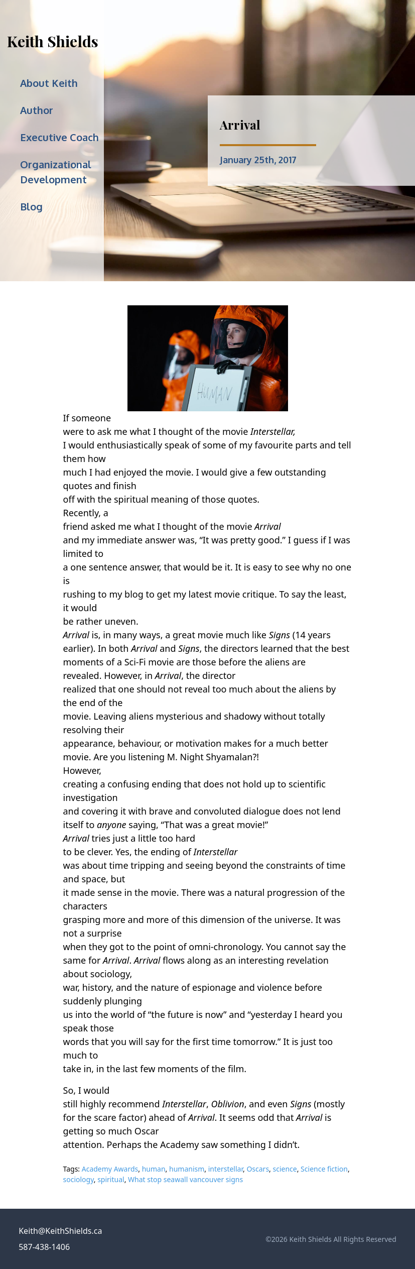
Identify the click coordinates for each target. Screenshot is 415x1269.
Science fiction (324, 1169)
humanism (186, 1169)
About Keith (49, 82)
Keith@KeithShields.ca (60, 1230)
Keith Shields (52, 41)
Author (36, 110)
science (285, 1169)
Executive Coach (59, 137)
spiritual (110, 1179)
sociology (78, 1179)
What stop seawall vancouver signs (185, 1179)
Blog (31, 206)
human (154, 1169)
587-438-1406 (44, 1246)
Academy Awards (110, 1169)
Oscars (257, 1169)
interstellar (225, 1169)
